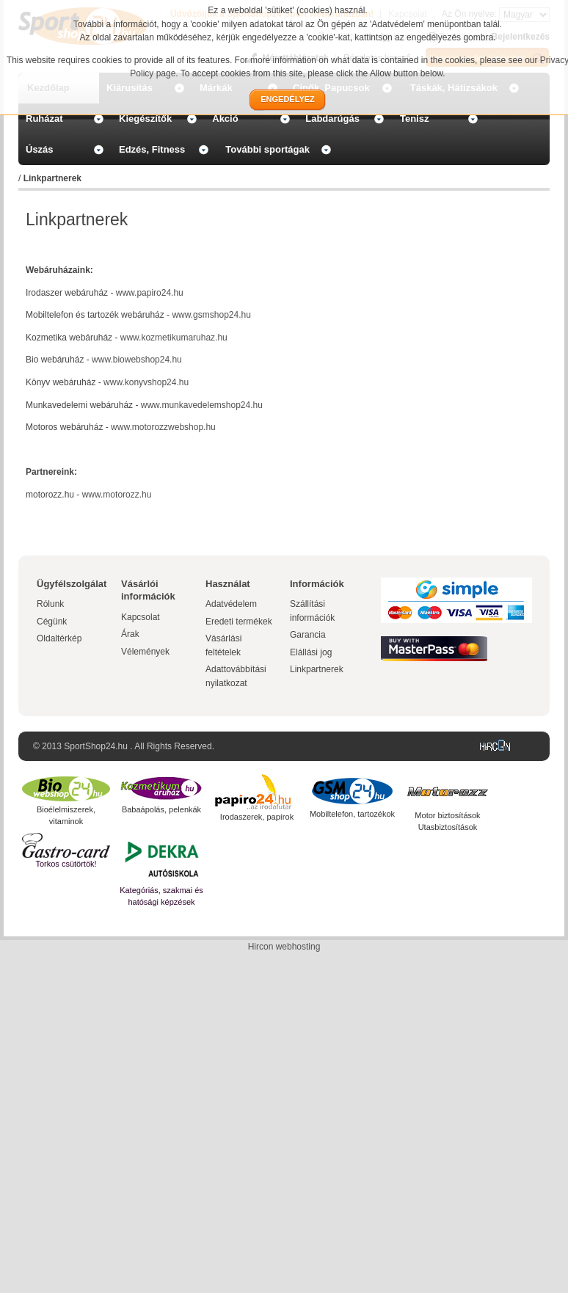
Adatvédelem (231, 604)
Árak (130, 634)
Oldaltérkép (59, 638)
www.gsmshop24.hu (211, 315)
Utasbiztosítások (448, 827)
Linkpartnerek (316, 669)
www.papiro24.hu (149, 293)
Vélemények (145, 651)
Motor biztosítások (447, 815)
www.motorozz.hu (117, 494)
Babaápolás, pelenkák (161, 809)
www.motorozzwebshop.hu (163, 427)
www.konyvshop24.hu (146, 382)
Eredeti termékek (238, 621)
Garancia (308, 635)
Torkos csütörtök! (65, 863)
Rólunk (50, 604)
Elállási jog (311, 652)
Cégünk (52, 621)
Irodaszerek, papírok (257, 816)
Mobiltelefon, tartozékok (352, 813)
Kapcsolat (140, 617)
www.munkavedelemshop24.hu (202, 405)
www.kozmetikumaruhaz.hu (173, 337)
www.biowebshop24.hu (137, 359)
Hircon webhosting (284, 946)
